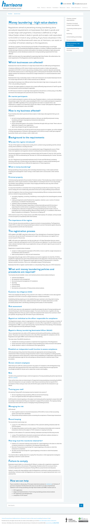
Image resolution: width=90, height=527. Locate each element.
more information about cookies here (47, 520)
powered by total (52, 523)
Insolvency (69, 33)
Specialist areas (17, 13)
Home (38, 7)
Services (49, 7)
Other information (76, 7)
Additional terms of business (19, 518)
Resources (63, 7)
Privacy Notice (8, 518)
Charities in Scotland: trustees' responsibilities (73, 24)
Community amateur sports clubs (74, 29)
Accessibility (39, 518)
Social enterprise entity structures (73, 49)
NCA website (13, 377)
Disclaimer (45, 518)
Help (49, 518)
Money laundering (71, 40)
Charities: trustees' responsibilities (71, 19)
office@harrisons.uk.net (80, 4)
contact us (49, 484)
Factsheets (55, 7)
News (68, 7)
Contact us (85, 7)
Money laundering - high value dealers (73, 44)
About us (43, 7)
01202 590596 (66, 4)
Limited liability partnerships (74, 37)
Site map (34, 518)
